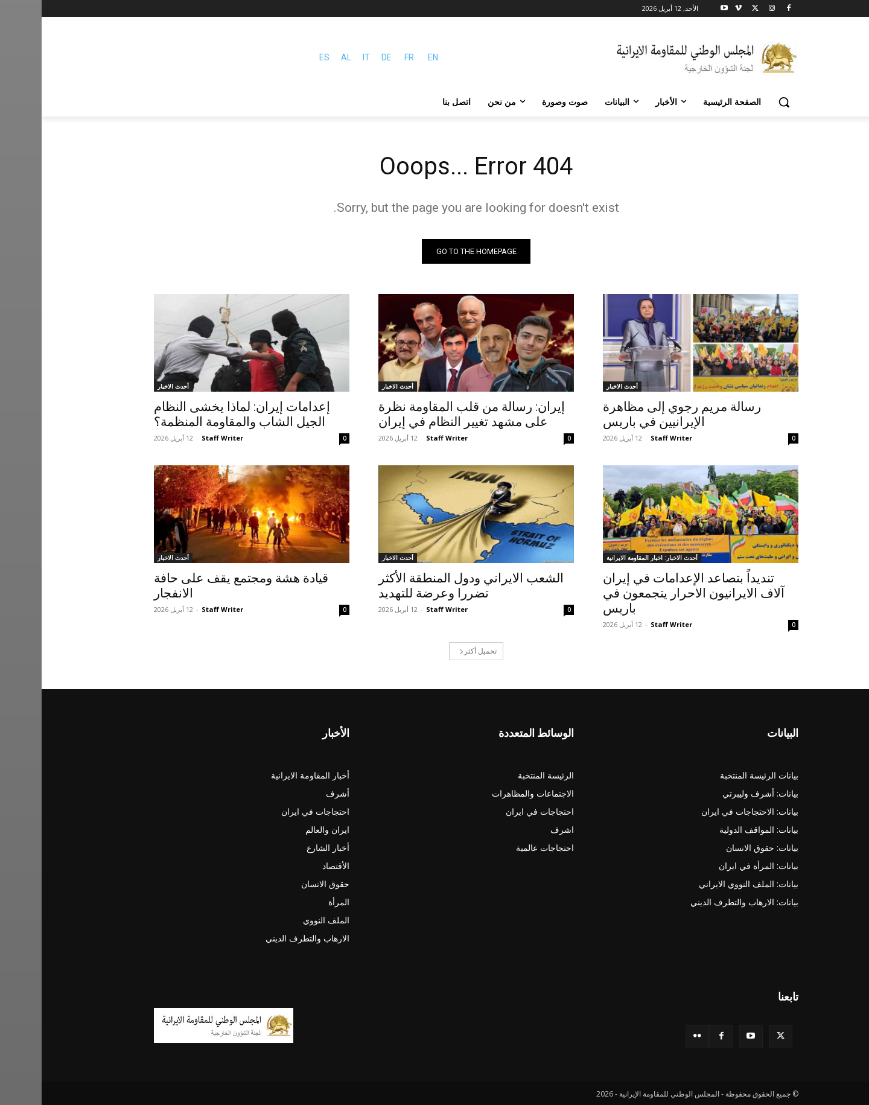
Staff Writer (630, 437)
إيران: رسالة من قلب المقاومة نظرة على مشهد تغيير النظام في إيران (430, 414)
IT (324, 57)
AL (304, 57)
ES (283, 57)
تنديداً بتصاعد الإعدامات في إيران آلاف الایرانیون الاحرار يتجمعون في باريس (652, 593)
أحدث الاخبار (580, 386)
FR (367, 57)
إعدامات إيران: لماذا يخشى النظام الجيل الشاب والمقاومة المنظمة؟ (200, 414)
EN (391, 57)
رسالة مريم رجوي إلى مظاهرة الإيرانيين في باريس (640, 414)
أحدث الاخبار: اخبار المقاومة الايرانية (610, 557)
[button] (742, 102)
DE (345, 57)
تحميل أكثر (436, 651)
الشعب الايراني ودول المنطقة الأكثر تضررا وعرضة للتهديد (429, 585)
